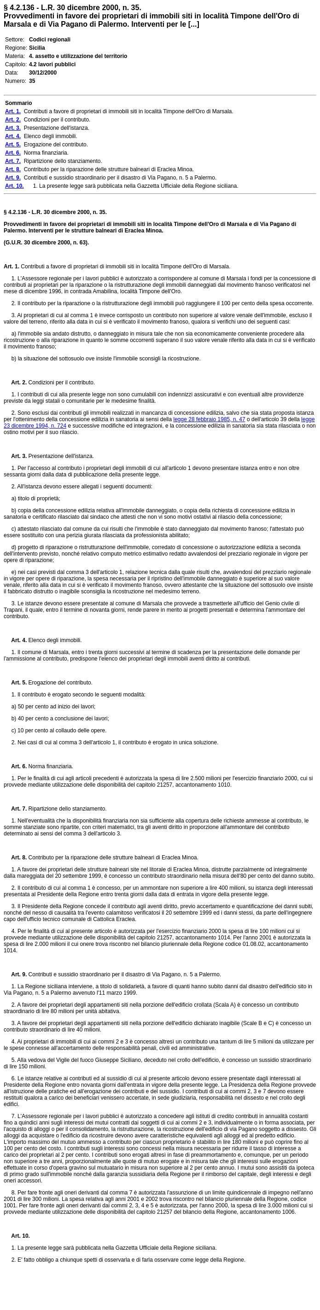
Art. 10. (17, 1236)
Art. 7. (15, 809)
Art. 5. (15, 682)
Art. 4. (15, 640)
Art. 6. (15, 766)
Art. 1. (11, 266)
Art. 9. (15, 974)
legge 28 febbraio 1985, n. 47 (209, 419)
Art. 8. (15, 857)
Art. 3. (15, 456)
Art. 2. (15, 382)
